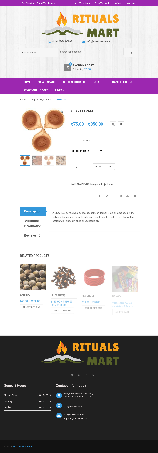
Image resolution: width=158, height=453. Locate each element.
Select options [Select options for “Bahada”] (31, 309)
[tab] (33, 211)
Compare (121, 124)
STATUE (99, 82)
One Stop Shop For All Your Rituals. (38, 3)
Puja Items (45, 99)
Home (23, 99)
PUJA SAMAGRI (46, 82)
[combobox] (91, 51)
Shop (33, 99)
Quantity (87, 140)
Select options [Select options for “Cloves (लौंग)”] (62, 312)
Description (32, 211)
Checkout (131, 3)
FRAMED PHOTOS (121, 82)
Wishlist (119, 3)
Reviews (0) (33, 235)
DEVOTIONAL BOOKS (35, 90)
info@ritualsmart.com (74, 414)
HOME (27, 82)
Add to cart (105, 166)
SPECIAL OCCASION (75, 82)
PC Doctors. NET (22, 446)
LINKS (59, 90)
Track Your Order (102, 3)
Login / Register (81, 3)
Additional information (33, 223)
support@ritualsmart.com (76, 418)
